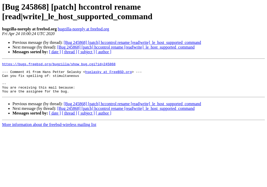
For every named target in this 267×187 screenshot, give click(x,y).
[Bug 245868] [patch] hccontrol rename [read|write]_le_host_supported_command (132, 42)
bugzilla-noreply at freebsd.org (83, 29)
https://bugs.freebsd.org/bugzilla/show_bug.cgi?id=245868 (59, 64)
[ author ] (103, 52)
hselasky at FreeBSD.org (108, 74)
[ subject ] (86, 52)
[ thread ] (69, 52)
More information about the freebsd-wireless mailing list (49, 131)
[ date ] (55, 52)
